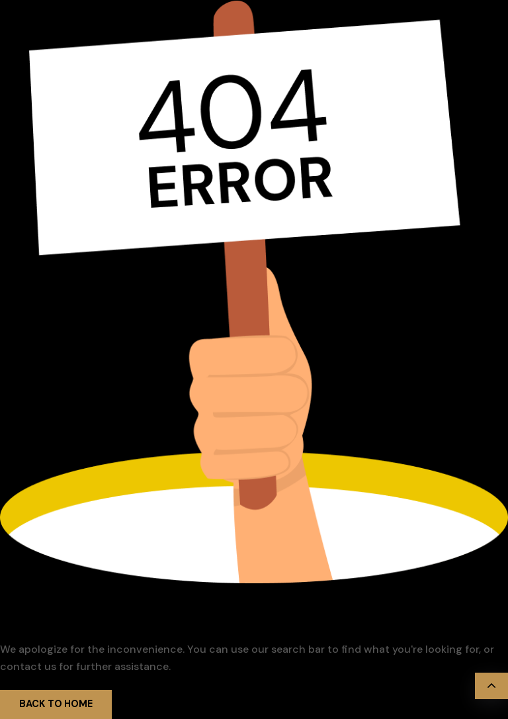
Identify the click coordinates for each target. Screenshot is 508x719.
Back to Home (56, 704)
